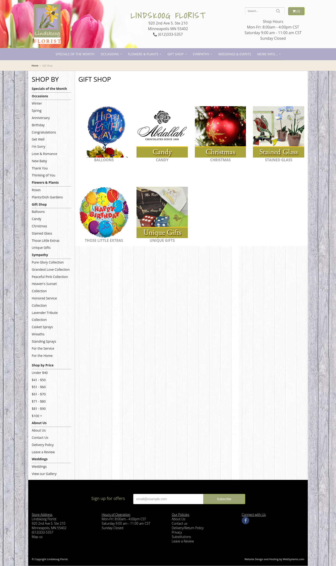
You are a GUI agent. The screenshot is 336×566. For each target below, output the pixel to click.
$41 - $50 (39, 380)
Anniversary (41, 118)
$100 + (37, 416)
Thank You (40, 168)
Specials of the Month (75, 54)
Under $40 (40, 372)
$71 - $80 (39, 401)
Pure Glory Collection (48, 262)
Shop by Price (42, 365)
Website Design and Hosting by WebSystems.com (274, 559)
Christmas (39, 226)
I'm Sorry (38, 146)
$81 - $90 (39, 408)
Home (35, 65)
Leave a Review (43, 452)
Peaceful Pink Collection (50, 276)
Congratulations (44, 132)
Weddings (40, 459)
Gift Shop (175, 54)
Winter (37, 103)
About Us (39, 423)
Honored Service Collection (44, 302)
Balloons (38, 211)
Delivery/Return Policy (188, 528)
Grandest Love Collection (51, 269)
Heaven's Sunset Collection (44, 287)
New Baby (39, 161)
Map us (37, 536)
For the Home (42, 355)
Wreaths (38, 334)
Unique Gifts (41, 247)
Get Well (38, 139)
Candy (36, 219)
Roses (36, 190)
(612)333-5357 (168, 34)
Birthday (38, 125)
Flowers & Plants (143, 54)
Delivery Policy (43, 445)
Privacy (177, 532)
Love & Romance (44, 153)
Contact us (179, 523)
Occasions (110, 54)
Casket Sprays (42, 327)
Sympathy (201, 54)
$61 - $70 (39, 394)
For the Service (43, 348)
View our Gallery (44, 473)
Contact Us (40, 437)
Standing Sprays (44, 341)
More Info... (267, 54)
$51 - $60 (39, 387)
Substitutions (181, 536)
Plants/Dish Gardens (47, 197)
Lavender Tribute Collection (45, 316)
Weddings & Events (234, 54)
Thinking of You (43, 175)
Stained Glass (42, 233)
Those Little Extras (46, 240)
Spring (37, 110)
